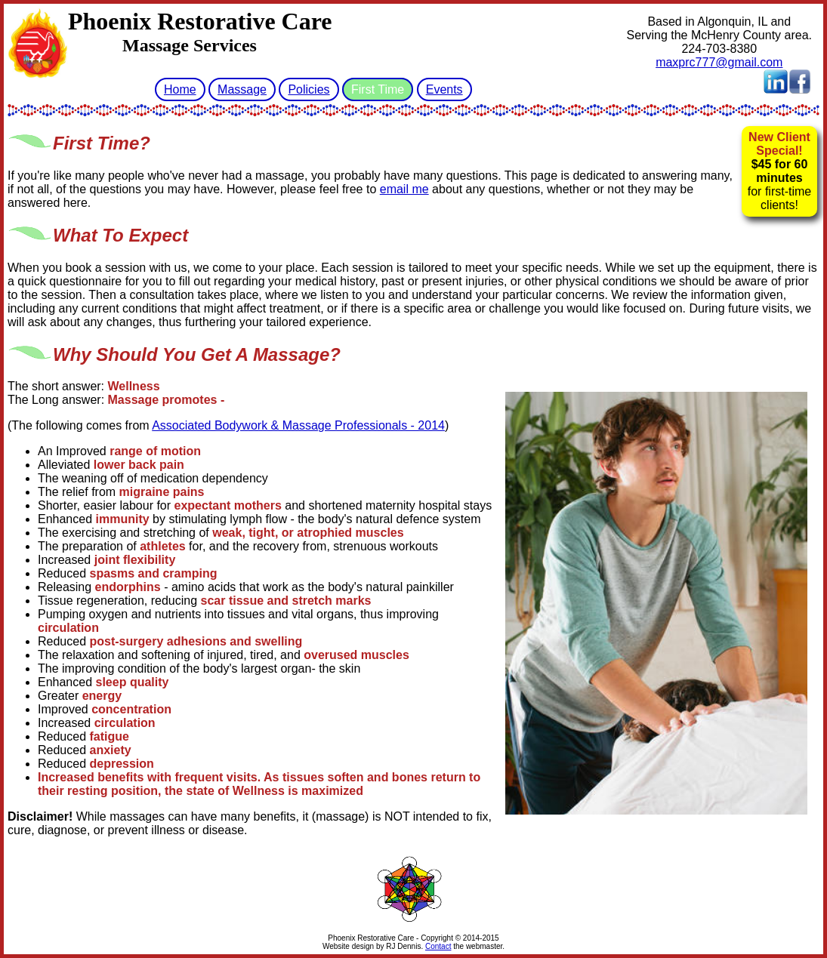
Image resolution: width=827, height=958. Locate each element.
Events (444, 89)
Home (180, 89)
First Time (377, 89)
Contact (438, 946)
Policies (308, 89)
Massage (242, 89)
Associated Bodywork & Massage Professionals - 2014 (298, 425)
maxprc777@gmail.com (719, 62)
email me (404, 189)
